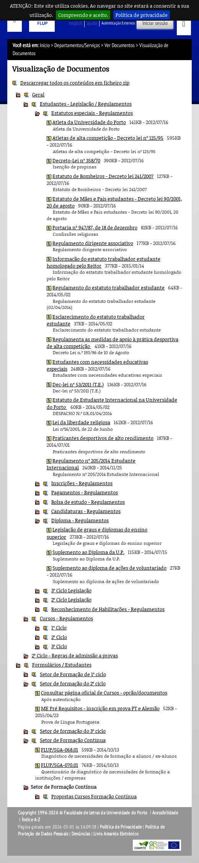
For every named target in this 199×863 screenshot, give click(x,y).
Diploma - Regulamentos (80, 520)
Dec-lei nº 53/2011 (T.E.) (78, 384)
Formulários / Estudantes (61, 664)
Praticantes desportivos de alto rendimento (102, 438)
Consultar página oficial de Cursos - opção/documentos (104, 692)
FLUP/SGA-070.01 (59, 765)
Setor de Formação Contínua (73, 740)
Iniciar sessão (155, 23)
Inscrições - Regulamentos (82, 483)
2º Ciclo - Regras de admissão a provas (75, 655)
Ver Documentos (119, 45)
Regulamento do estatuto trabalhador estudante (108, 287)
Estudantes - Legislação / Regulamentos (86, 103)
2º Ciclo (59, 637)
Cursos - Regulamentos (66, 618)
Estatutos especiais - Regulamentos (92, 113)
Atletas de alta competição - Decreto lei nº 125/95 (107, 137)
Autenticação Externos (118, 23)
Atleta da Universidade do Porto (89, 122)
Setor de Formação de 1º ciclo (73, 674)
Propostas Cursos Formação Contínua (94, 796)
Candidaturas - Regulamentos (86, 511)
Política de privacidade (142, 14)
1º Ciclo (59, 627)
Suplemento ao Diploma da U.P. (88, 552)
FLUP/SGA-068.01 (59, 749)
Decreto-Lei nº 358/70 (76, 160)
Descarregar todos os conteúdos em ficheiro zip (74, 82)
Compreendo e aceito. (83, 14)
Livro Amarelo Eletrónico (116, 834)
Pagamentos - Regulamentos (84, 492)
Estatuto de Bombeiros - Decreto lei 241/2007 (102, 176)
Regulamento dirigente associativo (92, 243)
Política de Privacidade (121, 827)
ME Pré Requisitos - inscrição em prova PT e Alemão (100, 708)
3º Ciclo (59, 646)
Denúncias (81, 834)
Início (45, 45)
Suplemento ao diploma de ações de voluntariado (109, 567)
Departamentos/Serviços (77, 45)
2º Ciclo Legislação (71, 599)
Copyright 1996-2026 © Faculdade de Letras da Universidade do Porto (83, 813)
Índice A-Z (31, 820)
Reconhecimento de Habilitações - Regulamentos (108, 609)
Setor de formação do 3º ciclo (73, 730)
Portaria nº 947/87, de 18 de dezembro (94, 227)
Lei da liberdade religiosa (81, 422)
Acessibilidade (165, 813)
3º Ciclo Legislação (71, 590)
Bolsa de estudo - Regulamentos (88, 502)
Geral (38, 94)
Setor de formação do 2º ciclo (73, 683)
